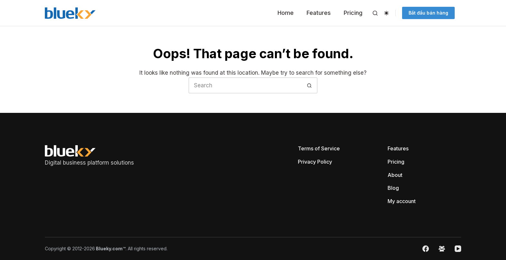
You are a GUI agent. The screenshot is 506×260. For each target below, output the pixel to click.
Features (319, 12)
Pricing (353, 12)
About (395, 175)
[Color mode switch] (386, 13)
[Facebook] (425, 248)
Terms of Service (319, 148)
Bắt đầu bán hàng (428, 13)
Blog (393, 188)
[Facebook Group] (442, 248)
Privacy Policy (315, 161)
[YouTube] (458, 248)
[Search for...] (244, 85)
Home (286, 12)
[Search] (375, 13)
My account (402, 201)
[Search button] (309, 85)
